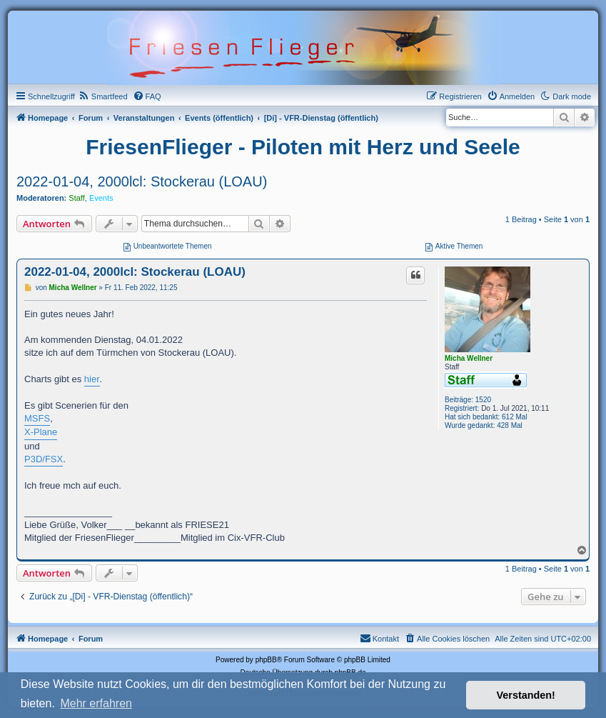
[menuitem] (103, 96)
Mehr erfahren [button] (96, 703)
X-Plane (40, 432)
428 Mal (509, 425)
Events (101, 198)
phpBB (266, 660)
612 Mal (514, 417)
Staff (76, 198)
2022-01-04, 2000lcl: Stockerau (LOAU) (141, 181)
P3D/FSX (43, 459)
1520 (483, 400)
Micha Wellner (469, 358)
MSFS (37, 418)
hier (92, 379)
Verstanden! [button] (526, 695)
